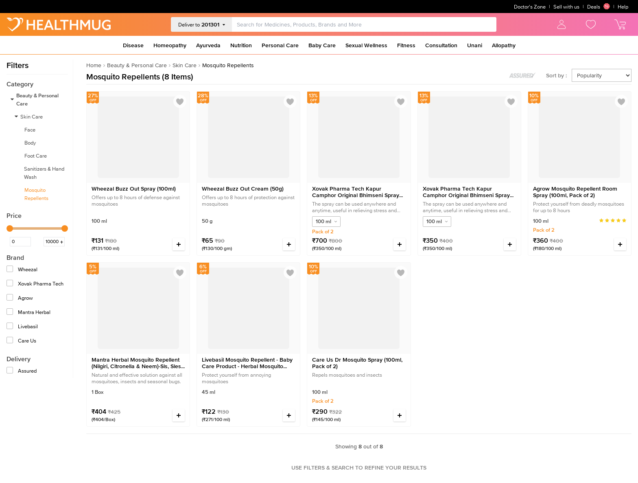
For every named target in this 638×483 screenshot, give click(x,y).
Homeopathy (169, 45)
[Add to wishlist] (179, 101)
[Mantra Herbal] (11, 312)
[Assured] (11, 371)
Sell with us (566, 7)
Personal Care (280, 45)
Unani (474, 45)
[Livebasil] (11, 327)
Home (93, 65)
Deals (598, 6)
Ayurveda (208, 45)
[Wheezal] (11, 270)
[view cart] (620, 24)
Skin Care (185, 65)
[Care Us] (11, 341)
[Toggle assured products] (522, 75)
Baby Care (322, 45)
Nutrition (241, 45)
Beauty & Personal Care (137, 65)
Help (623, 7)
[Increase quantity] (179, 244)
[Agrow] (11, 298)
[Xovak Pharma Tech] (11, 284)
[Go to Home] (59, 24)
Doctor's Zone (530, 7)
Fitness (406, 45)
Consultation (441, 45)
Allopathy (504, 45)
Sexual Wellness (366, 45)
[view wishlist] (591, 24)
